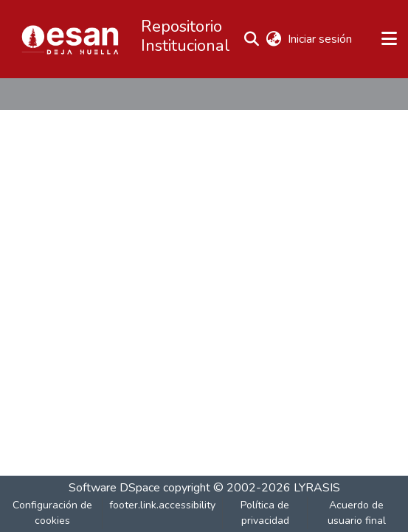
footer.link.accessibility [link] (162, 505)
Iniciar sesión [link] (320, 39)
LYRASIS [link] (317, 488)
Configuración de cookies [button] (52, 513)
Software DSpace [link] (114, 488)
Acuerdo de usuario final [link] (357, 513)
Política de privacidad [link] (265, 513)
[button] (70, 39)
